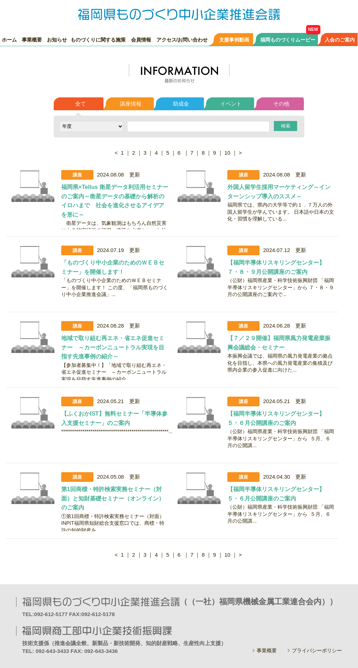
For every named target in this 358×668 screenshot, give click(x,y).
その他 (281, 104)
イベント (231, 104)
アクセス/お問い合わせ (182, 39)
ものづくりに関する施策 (98, 39)
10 (227, 153)
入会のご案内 (340, 39)
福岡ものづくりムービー (287, 39)
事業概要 (32, 39)
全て (80, 104)
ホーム (9, 39)
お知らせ (57, 39)
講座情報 (130, 104)
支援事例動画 (234, 39)
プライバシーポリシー (317, 650)
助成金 (181, 104)
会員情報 (141, 39)
